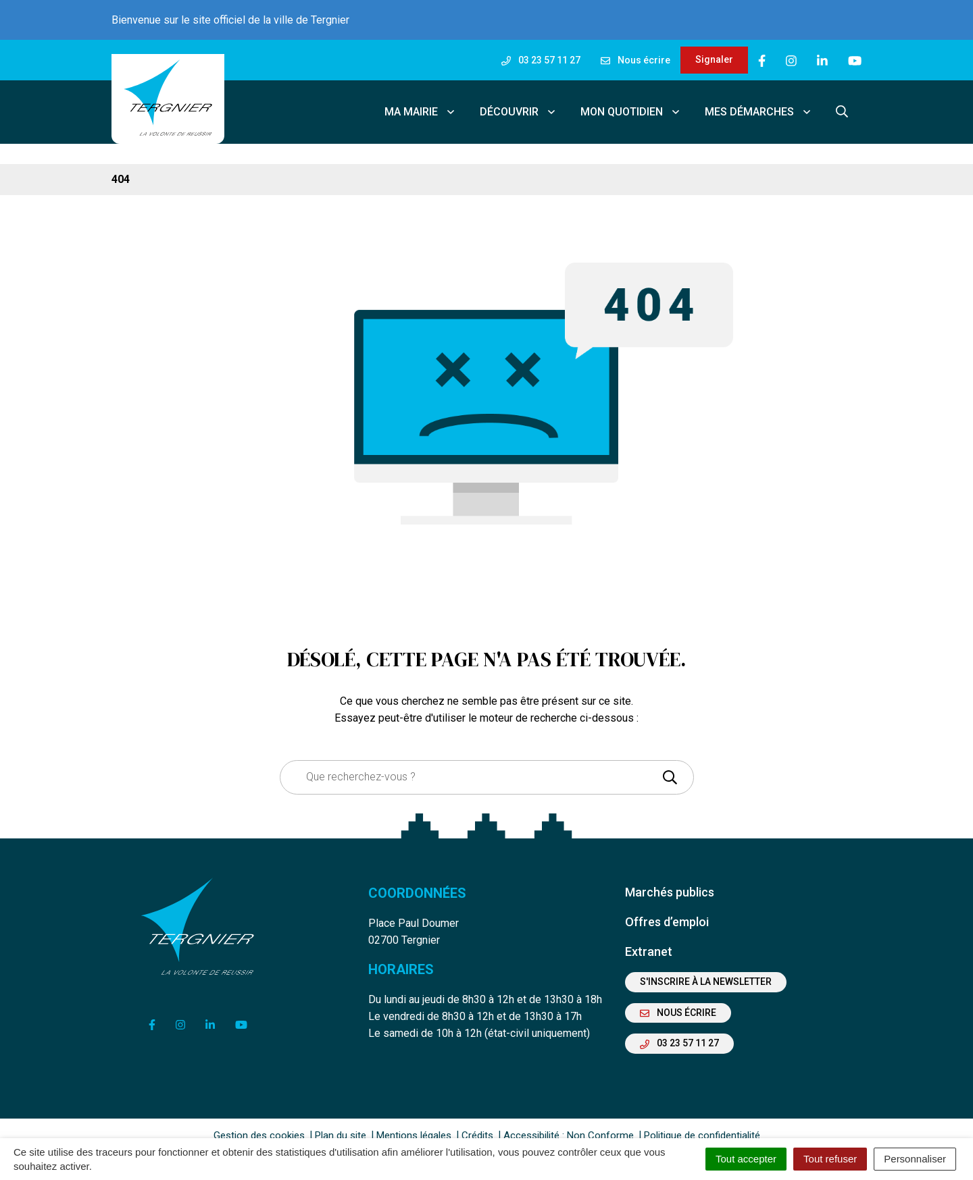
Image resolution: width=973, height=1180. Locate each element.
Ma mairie (420, 107)
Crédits (477, 1126)
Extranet (648, 942)
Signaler (714, 59)
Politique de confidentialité (702, 1126)
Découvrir (518, 107)
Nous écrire (678, 1003)
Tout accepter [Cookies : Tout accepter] (746, 1158)
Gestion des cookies (259, 1126)
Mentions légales (413, 1126)
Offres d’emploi (667, 912)
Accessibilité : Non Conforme (568, 1126)
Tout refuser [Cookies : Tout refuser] (830, 1158)
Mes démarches (758, 107)
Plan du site (340, 1126)
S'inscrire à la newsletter (706, 972)
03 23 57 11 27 (679, 1033)
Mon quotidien (630, 107)
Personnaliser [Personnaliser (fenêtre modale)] (915, 1158)
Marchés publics (669, 883)
